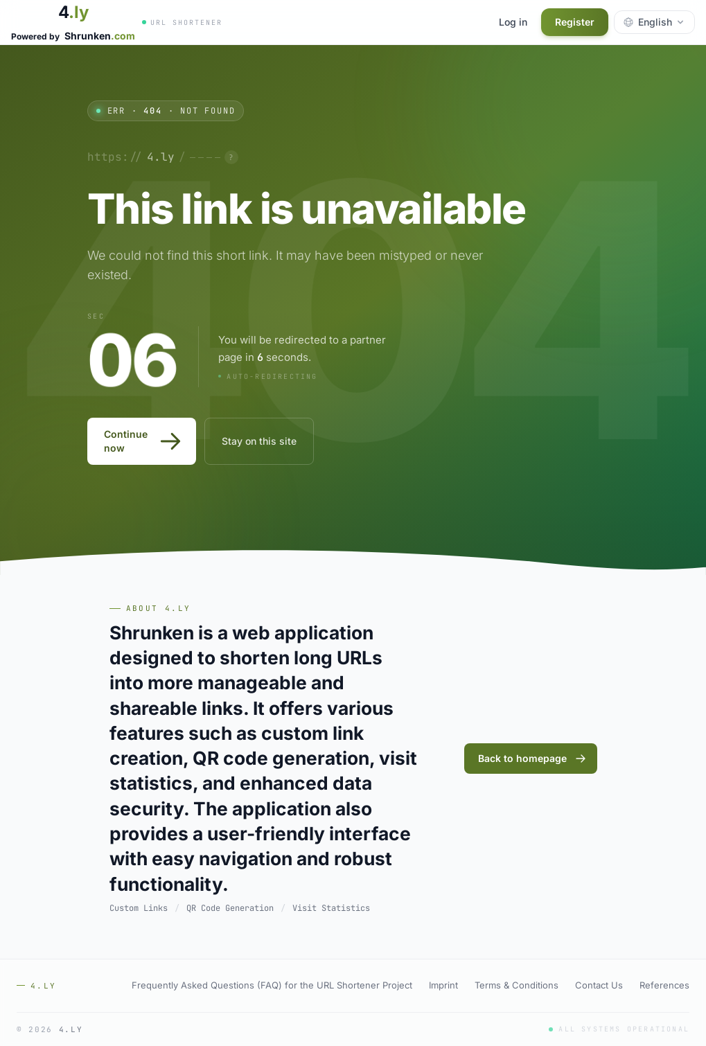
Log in (513, 22)
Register (574, 22)
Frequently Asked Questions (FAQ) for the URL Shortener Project (272, 985)
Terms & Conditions (516, 985)
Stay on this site (259, 441)
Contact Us (599, 985)
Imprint (443, 985)
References (664, 985)
